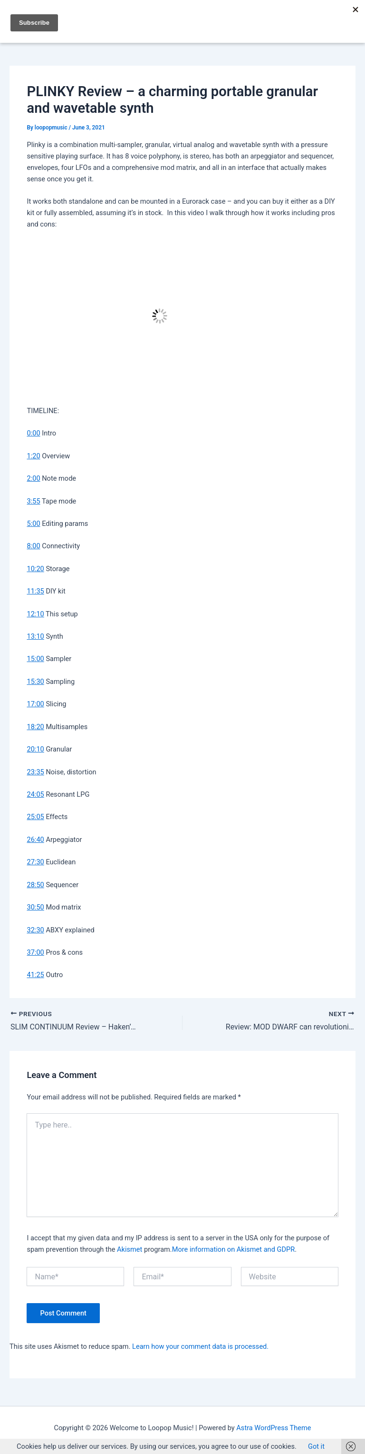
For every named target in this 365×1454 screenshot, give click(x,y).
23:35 (35, 772)
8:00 (33, 546)
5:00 (33, 523)
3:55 (33, 501)
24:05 (35, 794)
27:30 (35, 862)
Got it (316, 1446)
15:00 (35, 658)
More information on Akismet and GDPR (233, 1249)
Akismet (129, 1249)
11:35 (35, 591)
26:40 (35, 839)
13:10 (35, 636)
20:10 (35, 749)
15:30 (35, 681)
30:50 (35, 907)
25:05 (35, 816)
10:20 (35, 568)
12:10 (35, 614)
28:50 (35, 884)
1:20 (33, 456)
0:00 (33, 433)
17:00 (35, 704)
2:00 (33, 478)
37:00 (35, 952)
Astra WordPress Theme (273, 1428)
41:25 (35, 974)
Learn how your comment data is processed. (200, 1346)
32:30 (35, 930)
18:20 (35, 726)
